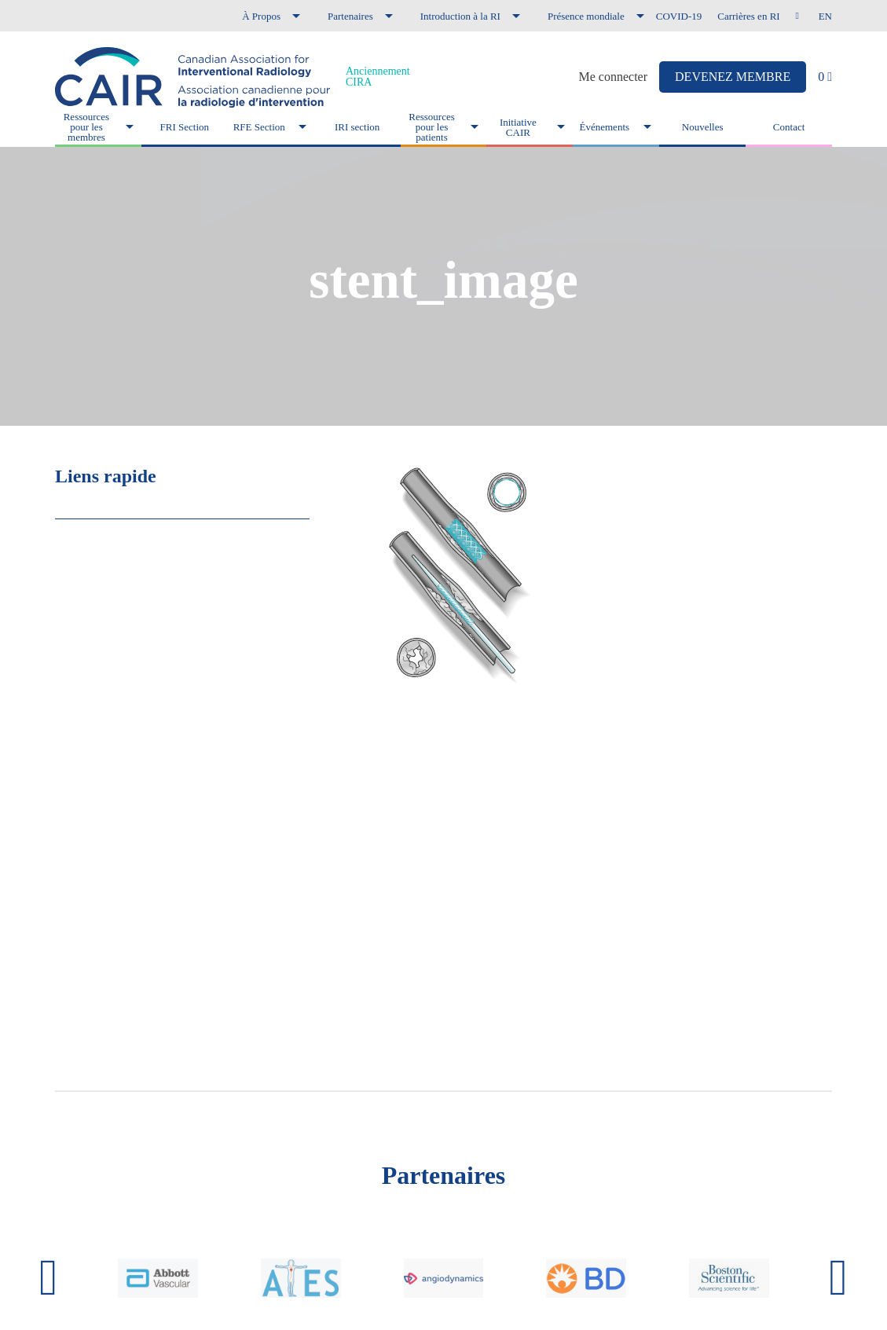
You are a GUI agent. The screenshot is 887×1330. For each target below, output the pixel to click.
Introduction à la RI (460, 16)
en (825, 16)
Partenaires (350, 16)
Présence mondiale (586, 16)
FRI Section (184, 127)
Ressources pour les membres (87, 127)
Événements (605, 127)
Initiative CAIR (518, 127)
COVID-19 (679, 16)
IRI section (357, 127)
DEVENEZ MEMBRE (732, 76)
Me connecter (613, 77)
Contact (789, 127)
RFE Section (259, 127)
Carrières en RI (748, 16)
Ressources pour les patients (432, 127)
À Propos (261, 16)
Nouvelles (703, 127)
